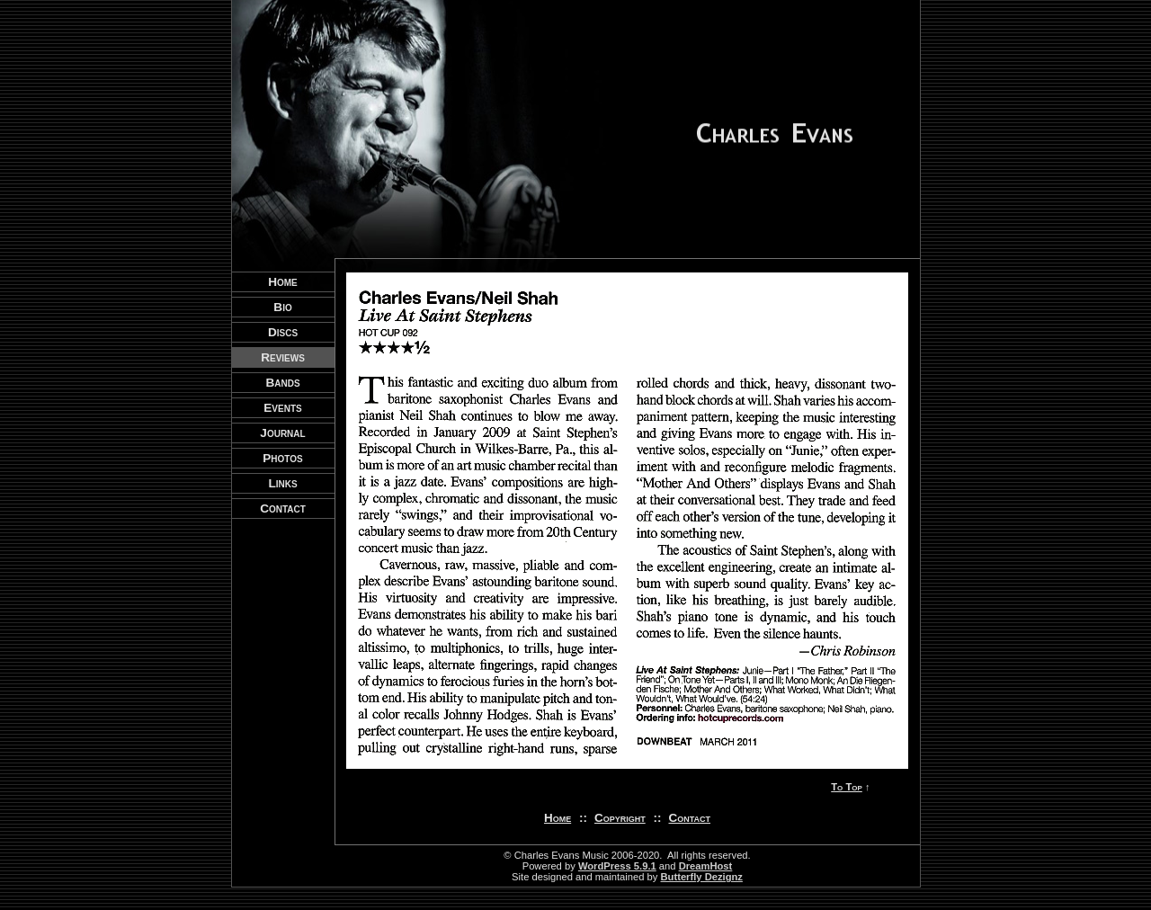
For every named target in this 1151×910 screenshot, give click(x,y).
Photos (282, 458)
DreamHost (706, 866)
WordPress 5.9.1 (617, 866)
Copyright (620, 818)
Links (282, 483)
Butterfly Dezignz (702, 876)
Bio (282, 307)
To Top (846, 786)
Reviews (283, 357)
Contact (690, 818)
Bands (282, 382)
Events (282, 408)
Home (557, 818)
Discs (283, 332)
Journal (282, 433)
